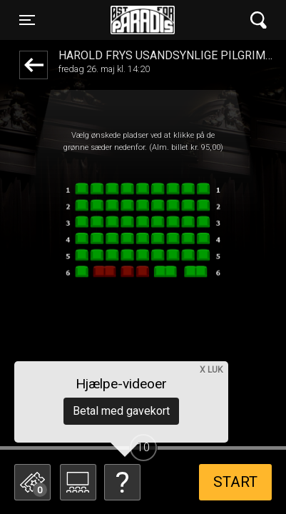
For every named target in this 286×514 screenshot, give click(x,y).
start (235, 481)
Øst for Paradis (142, 20)
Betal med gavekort (121, 411)
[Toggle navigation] (27, 20)
